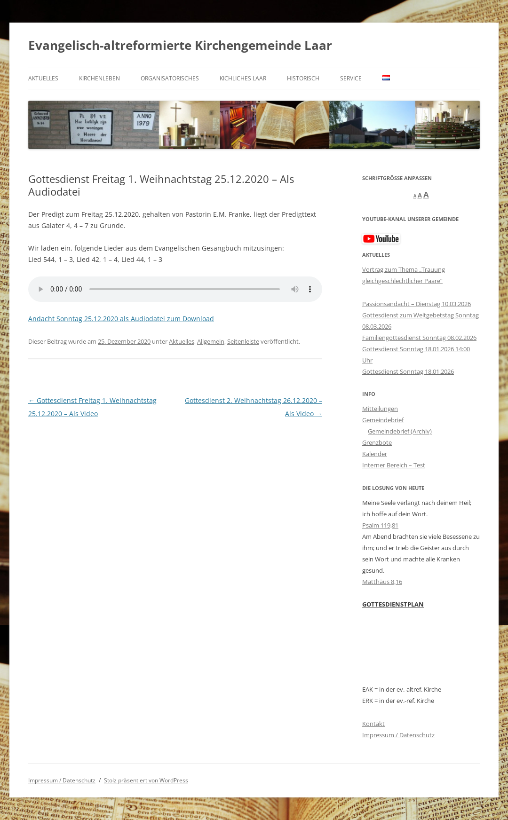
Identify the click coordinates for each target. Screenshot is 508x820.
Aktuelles (43, 78)
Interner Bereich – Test (393, 465)
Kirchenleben (99, 78)
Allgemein (210, 341)
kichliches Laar (243, 78)
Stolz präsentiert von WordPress (146, 780)
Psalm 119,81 (380, 525)
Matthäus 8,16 (382, 581)
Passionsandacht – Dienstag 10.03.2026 (416, 304)
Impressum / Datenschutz (398, 735)
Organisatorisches (170, 78)
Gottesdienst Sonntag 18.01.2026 (408, 371)
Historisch (303, 78)
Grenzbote (377, 442)
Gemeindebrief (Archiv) (400, 431)
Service (351, 78)
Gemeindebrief (383, 420)
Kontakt (373, 723)
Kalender (374, 453)
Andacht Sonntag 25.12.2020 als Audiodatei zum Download (121, 318)
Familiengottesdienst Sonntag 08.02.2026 (419, 337)
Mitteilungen (380, 408)
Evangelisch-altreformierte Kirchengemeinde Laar (180, 45)
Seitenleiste (243, 341)
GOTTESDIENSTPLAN (393, 604)
